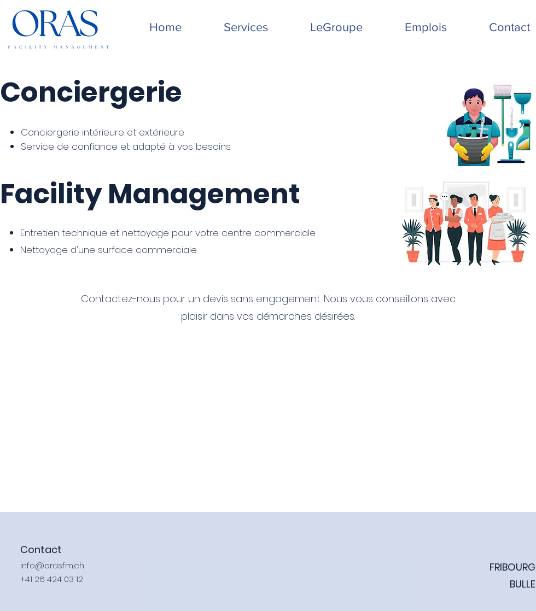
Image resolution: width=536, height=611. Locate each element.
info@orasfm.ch (52, 565)
